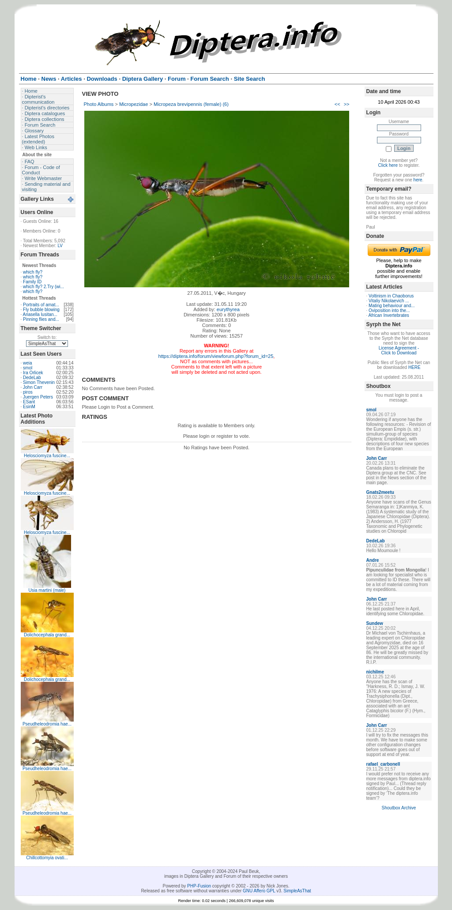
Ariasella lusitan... (40, 314)
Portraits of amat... (41, 304)
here (418, 179)
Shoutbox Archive (399, 807)
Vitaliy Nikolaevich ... (389, 300)
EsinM (29, 406)
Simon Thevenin (39, 382)
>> (347, 104)
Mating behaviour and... (392, 305)
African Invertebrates (389, 315)
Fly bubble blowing (41, 309)
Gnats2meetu (380, 492)
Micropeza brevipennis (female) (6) (191, 104)
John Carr (32, 387)
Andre (372, 560)
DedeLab (32, 377)
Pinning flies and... (41, 319)
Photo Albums (99, 104)
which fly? (32, 272)
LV (60, 245)
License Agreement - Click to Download (399, 350)
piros (28, 392)
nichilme (375, 671)
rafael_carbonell (383, 764)
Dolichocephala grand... (47, 634)
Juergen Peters (38, 397)
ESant (29, 401)
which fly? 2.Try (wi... (43, 286)
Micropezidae (133, 104)
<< (337, 104)
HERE (414, 367)
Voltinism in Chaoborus (391, 295)
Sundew (374, 623)
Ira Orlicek (33, 372)
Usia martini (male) (47, 590)
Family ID (32, 281)
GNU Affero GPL (259, 890)
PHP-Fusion (199, 886)
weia (27, 363)
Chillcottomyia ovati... (47, 857)
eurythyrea (228, 309)
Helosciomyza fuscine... (47, 455)
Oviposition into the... (389, 310)
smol (27, 367)
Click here (388, 165)
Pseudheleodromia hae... (47, 724)
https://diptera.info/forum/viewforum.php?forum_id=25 (216, 356)
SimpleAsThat (297, 890)
